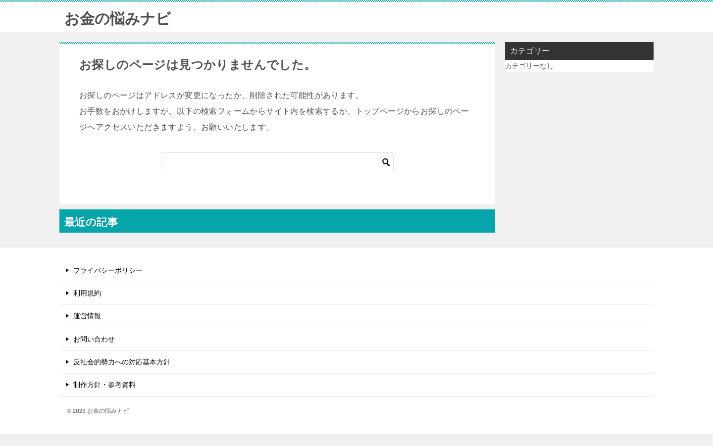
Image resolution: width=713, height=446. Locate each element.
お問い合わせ (94, 339)
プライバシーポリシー (108, 270)
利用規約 (87, 293)
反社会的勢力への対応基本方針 (121, 362)
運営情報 (87, 316)
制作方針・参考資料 (104, 385)
